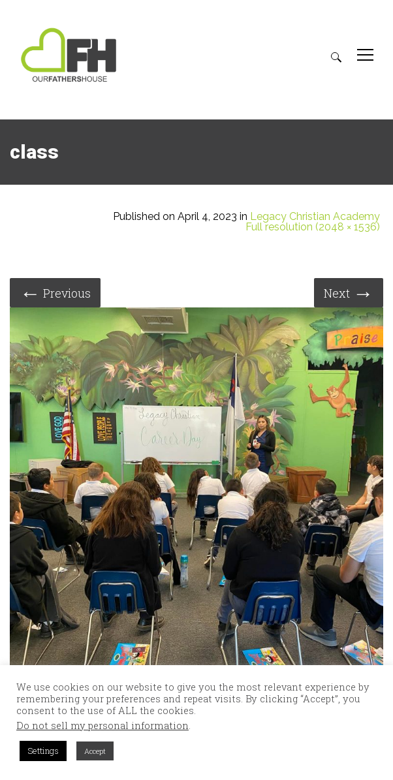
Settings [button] (43, 751)
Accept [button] (95, 751)
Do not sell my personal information (102, 726)
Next (348, 292)
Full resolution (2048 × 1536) (312, 227)
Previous (55, 292)
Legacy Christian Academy (315, 216)
